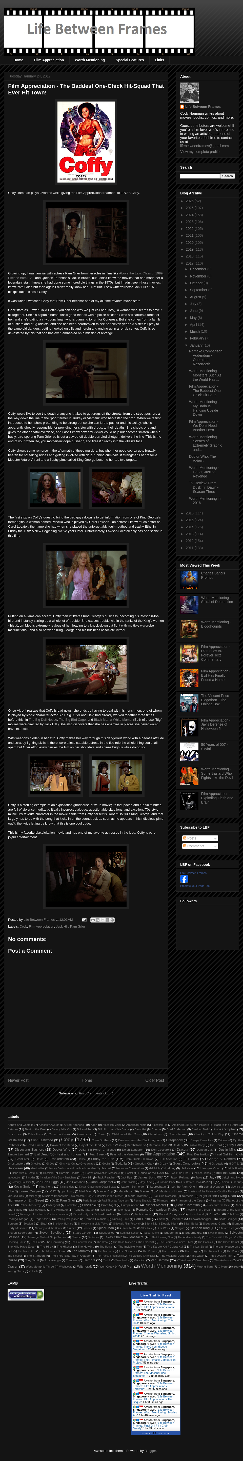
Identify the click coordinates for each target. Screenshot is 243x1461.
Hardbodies (37, 1168)
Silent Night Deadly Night (161, 1223)
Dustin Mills (227, 1149)
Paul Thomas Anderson (115, 1200)
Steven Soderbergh (20, 1232)
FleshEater (22, 1158)
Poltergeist (53, 1205)
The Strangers (36, 1255)
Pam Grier (77, 926)
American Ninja (136, 1124)
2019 (190, 249)
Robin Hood (197, 1214)
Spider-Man (105, 1228)
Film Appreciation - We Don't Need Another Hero (203, 425)
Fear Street (97, 1154)
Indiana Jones (202, 1173)
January (197, 345)
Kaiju (210, 1182)
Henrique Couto (210, 1168)
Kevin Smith (23, 1186)
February (197, 338)
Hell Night (154, 1168)
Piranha (216, 1200)
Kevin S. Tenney (232, 1182)
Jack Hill (62, 926)
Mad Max (85, 1191)
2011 (190, 548)
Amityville (178, 1124)
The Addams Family (189, 1237)
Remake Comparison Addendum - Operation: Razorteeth (205, 357)
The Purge (191, 1251)
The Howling (86, 1246)
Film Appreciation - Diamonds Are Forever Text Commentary (216, 653)
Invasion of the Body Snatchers (58, 1177)
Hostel (129, 1173)
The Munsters (106, 1251)
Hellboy (170, 1168)
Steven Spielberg (52, 1232)
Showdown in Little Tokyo (93, 1223)
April (194, 325)
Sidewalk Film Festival (126, 1223)
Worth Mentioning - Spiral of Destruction (217, 600)
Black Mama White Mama (112, 720)
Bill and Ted (84, 1129)
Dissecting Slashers (29, 1149)
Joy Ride (146, 1182)
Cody (23, 926)
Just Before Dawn (190, 1182)
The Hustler (106, 1246)
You (236, 1266)
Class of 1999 (153, 273)
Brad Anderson (176, 1129)
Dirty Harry (235, 1145)
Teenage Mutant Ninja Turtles (47, 1237)
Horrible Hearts (69, 1172)
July (193, 304)
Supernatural (193, 1232)
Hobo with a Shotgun (24, 1173)
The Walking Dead (172, 1255)
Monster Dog (83, 1196)
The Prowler (150, 1251)
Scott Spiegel (228, 1218)
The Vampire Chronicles (141, 1255)
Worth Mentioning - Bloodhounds (216, 624)
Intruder (30, 1177)
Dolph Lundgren (133, 1149)
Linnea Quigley (30, 1191)
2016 (190, 513)
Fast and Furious (69, 1154)
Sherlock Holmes (63, 1223)
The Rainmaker (213, 1251)
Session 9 (29, 1223)
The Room (233, 1251)
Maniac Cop (105, 1191)
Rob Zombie (143, 1214)
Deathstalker (135, 1145)
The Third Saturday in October (71, 1255)
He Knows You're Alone (130, 1168)
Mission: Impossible (55, 1195)
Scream (13, 1223)
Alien (94, 1124)
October (197, 283)
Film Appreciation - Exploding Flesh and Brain (217, 798)
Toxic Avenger (53, 1260)
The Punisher (170, 1251)
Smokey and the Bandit (49, 1228)
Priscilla (87, 1205)
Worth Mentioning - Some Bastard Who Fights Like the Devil (217, 773)
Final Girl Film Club (229, 1154)
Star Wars (163, 1228)
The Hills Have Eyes (21, 1246)
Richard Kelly (81, 1214)
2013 (190, 534)
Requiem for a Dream (199, 1209)
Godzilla (121, 1163)
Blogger (150, 1451)
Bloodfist (140, 1129)
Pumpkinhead (130, 1205)
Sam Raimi (142, 1219)
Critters (223, 1140)
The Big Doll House (43, 720)
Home (18, 60)
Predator (71, 1205)
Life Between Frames (203, 107)
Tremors (89, 1260)
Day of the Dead (90, 1145)
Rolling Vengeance (68, 1219)
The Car (35, 1242)
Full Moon (191, 1159)
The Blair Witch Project (219, 1237)
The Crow (102, 1242)
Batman (13, 1129)
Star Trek (146, 1228)
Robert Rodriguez (170, 1214)
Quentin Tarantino (187, 1205)
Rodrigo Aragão (18, 1218)
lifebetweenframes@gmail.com (204, 146)
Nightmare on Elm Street (26, 1200)
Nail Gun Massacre (164, 1196)
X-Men (222, 1266)
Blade (125, 1129)
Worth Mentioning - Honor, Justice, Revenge (204, 472)
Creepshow (174, 1140)
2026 (190, 201)
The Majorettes (27, 1251)
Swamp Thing (216, 1232)
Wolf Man (126, 1266)
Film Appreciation (49, 60)
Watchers (202, 1260)
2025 (190, 208)
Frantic (81, 1159)
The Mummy (81, 1251)
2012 (190, 541)
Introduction (14, 1177)
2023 (190, 222)
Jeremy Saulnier (21, 1182)
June (194, 311)
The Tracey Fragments (109, 1255)
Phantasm (163, 1200)
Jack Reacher (106, 1177)
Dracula (182, 1149)
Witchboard (66, 1266)
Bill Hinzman (106, 1129)
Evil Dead (41, 1154)
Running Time (120, 1219)
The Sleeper (15, 1255)
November (198, 276)
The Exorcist (145, 1242)
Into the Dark (226, 1173)
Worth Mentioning (90, 60)
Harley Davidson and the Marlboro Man (72, 1168)
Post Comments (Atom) (96, 1093)
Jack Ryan (127, 1177)
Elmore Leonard (18, 1154)
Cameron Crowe (60, 1134)
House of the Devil (151, 1172)
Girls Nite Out (67, 1163)
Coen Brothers (101, 1140)
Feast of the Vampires (124, 1154)
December (198, 269)
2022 (190, 229)
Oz (53, 1200)
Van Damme (160, 1260)
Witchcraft (84, 1266)
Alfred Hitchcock (74, 1124)
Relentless (124, 1209)
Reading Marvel (83, 1209)
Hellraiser (187, 1168)
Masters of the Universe (202, 1191)
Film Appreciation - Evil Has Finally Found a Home (216, 675)
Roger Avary (42, 1218)
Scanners (177, 1218)
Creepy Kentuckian (202, 1140)
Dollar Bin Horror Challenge (97, 1149)
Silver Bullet (191, 1223)
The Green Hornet (228, 1242)
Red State (106, 1209)
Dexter (177, 1145)
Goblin (106, 1163)
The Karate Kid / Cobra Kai (165, 1246)
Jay (211, 1177)
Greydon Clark (144, 1163)
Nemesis (187, 1195)
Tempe (76, 1237)
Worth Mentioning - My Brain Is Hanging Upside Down (204, 408)
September (199, 290)
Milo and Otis (16, 1196)
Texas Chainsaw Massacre (124, 1237)
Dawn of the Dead (62, 1145)
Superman (171, 1232)
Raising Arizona (37, 1209)
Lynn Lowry (67, 1191)
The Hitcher (64, 1246)
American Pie (159, 1125)
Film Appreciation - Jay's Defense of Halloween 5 (216, 724)
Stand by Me (129, 1228)
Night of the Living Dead (217, 1196)
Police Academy (30, 1205)
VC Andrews (184, 1260)
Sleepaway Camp (214, 1223)
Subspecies (106, 1232)
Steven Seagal (228, 1228)
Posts (189, 838)
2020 (190, 243)
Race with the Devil (219, 1205)
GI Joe (50, 1163)
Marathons (125, 1191)
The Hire (45, 1246)
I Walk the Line (179, 1173)
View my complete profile (199, 152)
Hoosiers (48, 1173)
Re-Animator (59, 1209)
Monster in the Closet (110, 1196)
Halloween (15, 1168)
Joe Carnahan (75, 1182)
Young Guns (16, 1271)
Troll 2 (106, 1260)
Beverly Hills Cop (62, 1129)
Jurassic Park (166, 1182)
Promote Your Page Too (195, 885)
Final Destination (198, 1154)
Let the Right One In (184, 1186)
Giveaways (87, 1163)
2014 (190, 527)
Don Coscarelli (161, 1149)
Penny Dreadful (143, 1200)
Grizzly (164, 1163)
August (196, 297)
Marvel (145, 1191)
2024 (190, 215)
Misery (33, 1196)
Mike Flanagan (230, 1191)
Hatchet (105, 1168)
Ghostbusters (16, 1163)
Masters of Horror (171, 1191)
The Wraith (198, 1255)
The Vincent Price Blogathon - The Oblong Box (215, 700)
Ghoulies (36, 1163)
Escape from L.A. (20, 278)
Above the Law (130, 273)
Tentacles (93, 1237)
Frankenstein (59, 1159)
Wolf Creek (106, 1266)
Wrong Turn (205, 1266)
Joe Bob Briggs (47, 1182)
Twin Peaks (122, 1260)
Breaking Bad (200, 1129)
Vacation (139, 1260)
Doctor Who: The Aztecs (202, 458)
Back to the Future (226, 1124)
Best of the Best (35, 1129)
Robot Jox (233, 1214)
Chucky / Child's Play (209, 1134)
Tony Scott (32, 1260)
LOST (52, 1191)
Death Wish (114, 1145)
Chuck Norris (177, 1134)
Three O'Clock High (220, 1255)
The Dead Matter (123, 1242)
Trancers (72, 1260)
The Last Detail (199, 1246)
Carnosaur (84, 1134)
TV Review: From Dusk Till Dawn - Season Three (203, 487)
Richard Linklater (105, 1214)
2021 (190, 235)
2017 (190, 263)
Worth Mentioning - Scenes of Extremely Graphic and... (205, 443)
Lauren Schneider (133, 1186)
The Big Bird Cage (72, 720)
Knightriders (67, 1186)
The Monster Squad (53, 1251)
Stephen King (200, 1228)
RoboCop (215, 1214)
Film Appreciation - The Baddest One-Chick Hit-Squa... (205, 390)
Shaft (43, 1223)
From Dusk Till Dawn (139, 1158)
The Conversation (81, 1242)
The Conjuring (54, 1242)
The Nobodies (128, 1251)
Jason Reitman (180, 1177)
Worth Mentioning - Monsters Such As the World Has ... (205, 375)
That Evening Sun (162, 1237)
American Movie (112, 1125)
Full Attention (168, 1158)
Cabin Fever (35, 1134)
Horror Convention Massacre (102, 1173)
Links (159, 60)
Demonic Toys (158, 1145)
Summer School (129, 1232)
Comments (194, 846)
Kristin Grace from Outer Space (97, 1186)
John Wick (128, 1182)
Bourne (156, 1129)
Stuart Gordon (82, 1232)
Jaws (198, 1177)
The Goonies (205, 1242)
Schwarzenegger (200, 1218)
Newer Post (18, 1080)
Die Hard (216, 1145)
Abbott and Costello (20, 1124)
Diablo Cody (197, 1145)
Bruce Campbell (224, 1129)
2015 (190, 520)
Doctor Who (61, 1149)
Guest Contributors (187, 1163)
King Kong (46, 1186)
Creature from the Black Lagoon (139, 1140)
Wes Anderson (223, 1260)
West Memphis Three (40, 1266)
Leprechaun (158, 1186)
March (195, 331)
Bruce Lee (15, 1134)
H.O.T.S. (234, 1163)
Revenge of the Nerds (33, 1214)
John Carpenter (101, 1182)
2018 (190, 256)
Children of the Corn (126, 1134)
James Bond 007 (150, 1177)
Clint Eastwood (42, 1140)
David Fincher (35, 1145)
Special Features (130, 60)
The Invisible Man (129, 1246)
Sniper (71, 1228)
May (193, 318)
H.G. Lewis (216, 1163)
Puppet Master (155, 1205)
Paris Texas (90, 1200)
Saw (162, 1218)
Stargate (180, 1228)
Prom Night (108, 1205)
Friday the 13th (102, 1159)
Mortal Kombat (137, 1195)
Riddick (126, 1214)
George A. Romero (221, 1159)
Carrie (101, 1134)
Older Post (154, 1080)
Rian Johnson (60, 1214)
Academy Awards (49, 1125)
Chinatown (155, 1134)
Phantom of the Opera (190, 1200)
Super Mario (151, 1232)
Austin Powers (199, 1124)
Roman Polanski (95, 1218)
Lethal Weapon (214, 1186)
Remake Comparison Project (157, 1209)
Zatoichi (33, 1271)
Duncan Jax (205, 1149)
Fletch (39, 1158)
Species (87, 1228)
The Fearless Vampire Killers (176, 1242)
